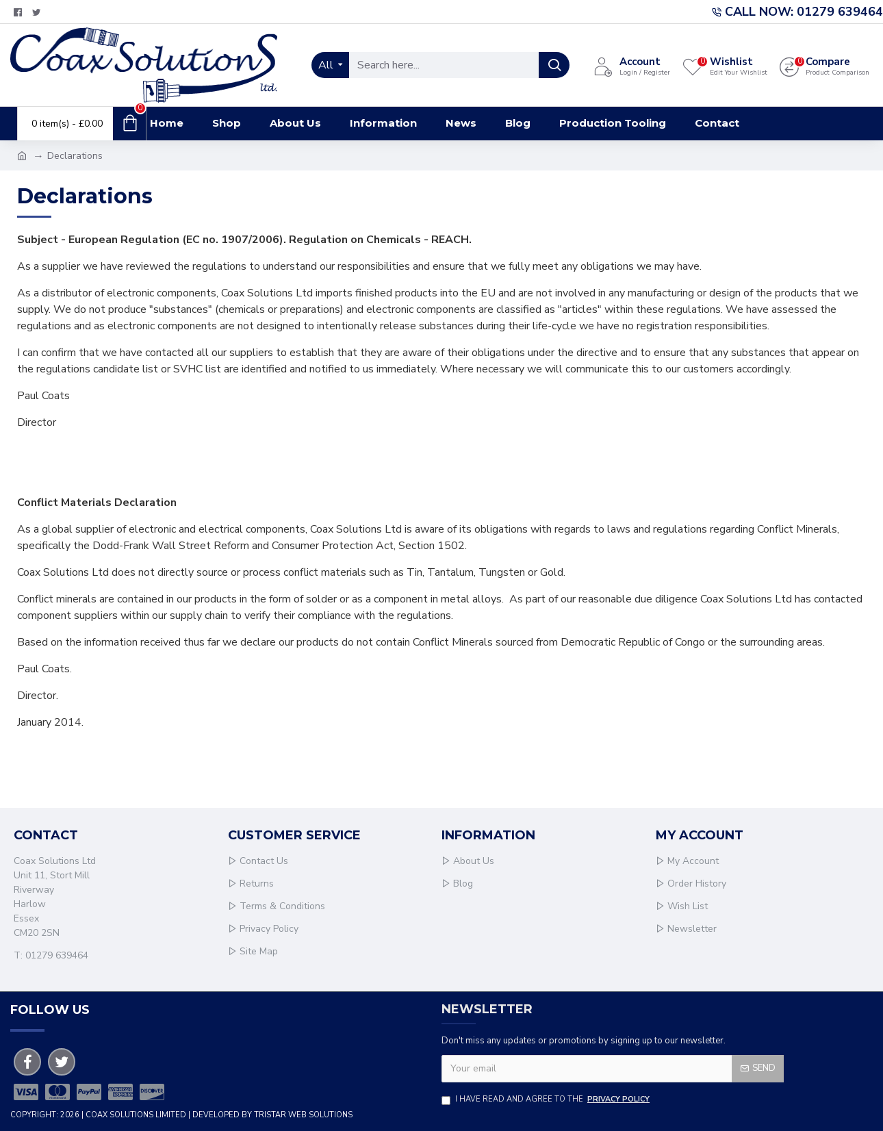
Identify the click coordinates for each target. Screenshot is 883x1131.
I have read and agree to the (547, 1100)
